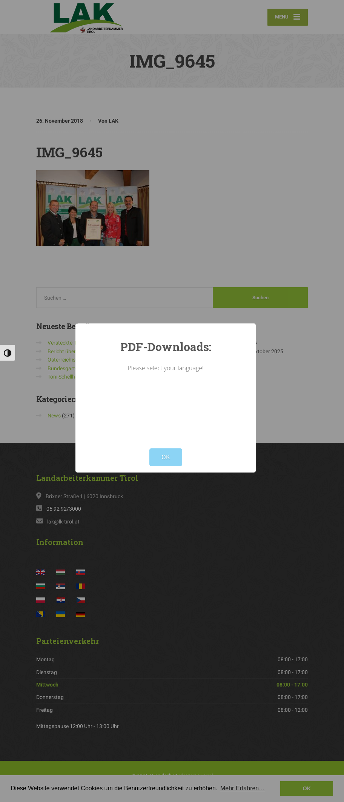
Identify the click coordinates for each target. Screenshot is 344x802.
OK (165, 457)
